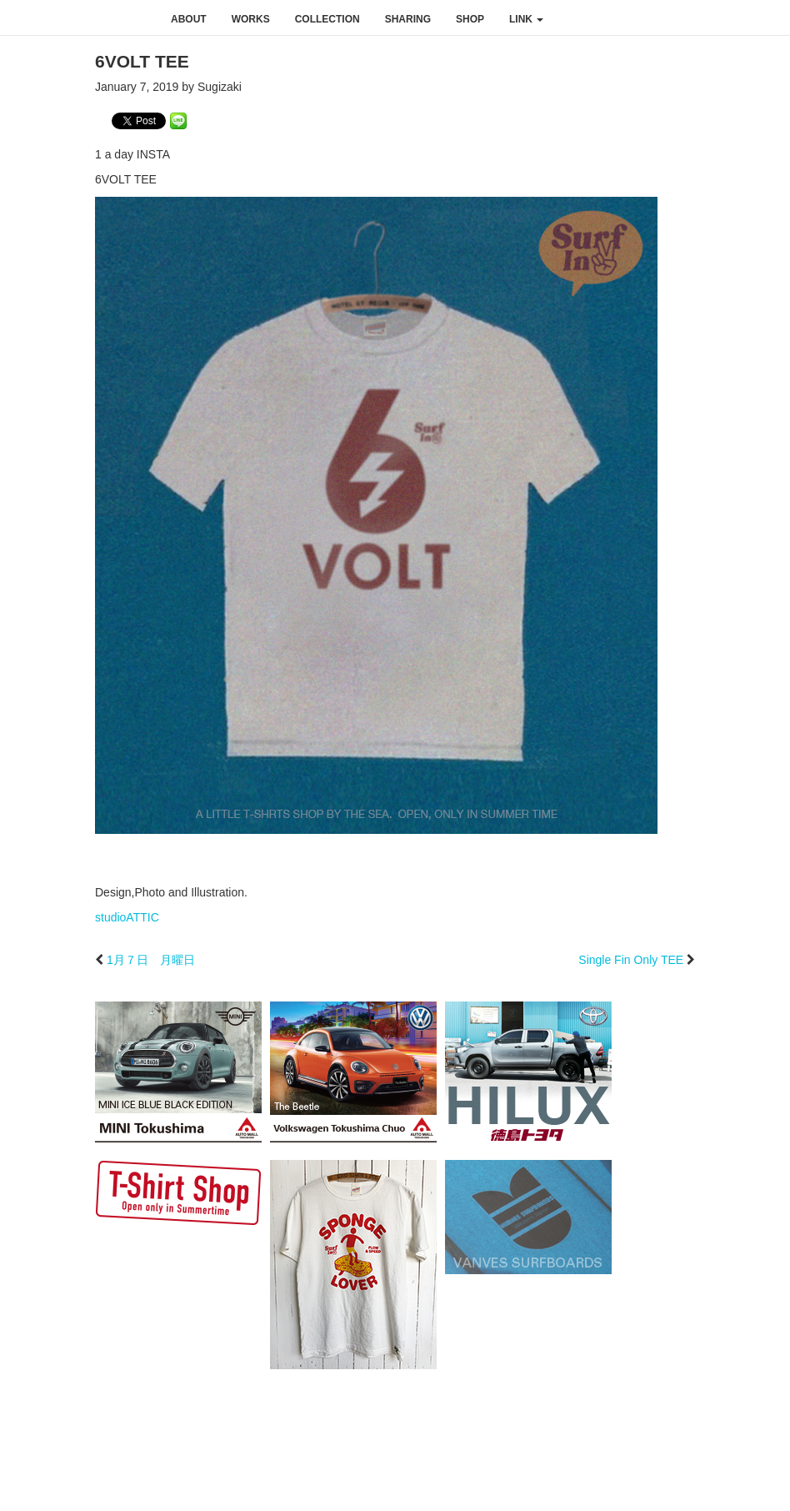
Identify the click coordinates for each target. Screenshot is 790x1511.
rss (767, 18)
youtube (730, 18)
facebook (660, 18)
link (526, 19)
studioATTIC (127, 917)
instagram (695, 18)
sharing (408, 19)
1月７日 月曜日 (151, 959)
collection (327, 19)
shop (470, 19)
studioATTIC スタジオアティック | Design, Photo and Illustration (79, 18)
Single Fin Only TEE (630, 959)
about (189, 19)
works (251, 19)
